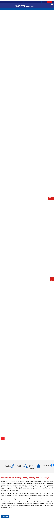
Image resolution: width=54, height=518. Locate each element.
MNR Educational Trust (7, 2)
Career (44, 2)
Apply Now (49, 2)
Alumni (26, 2)
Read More (5, 516)
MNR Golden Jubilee (18, 2)
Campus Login (38, 2)
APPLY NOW (50, 198)
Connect (31, 2)
